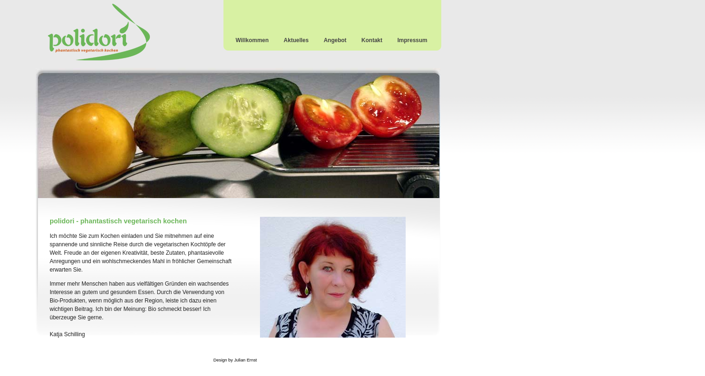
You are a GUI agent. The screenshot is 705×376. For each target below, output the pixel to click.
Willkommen (252, 40)
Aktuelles (296, 40)
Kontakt (372, 40)
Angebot (335, 40)
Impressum (412, 40)
